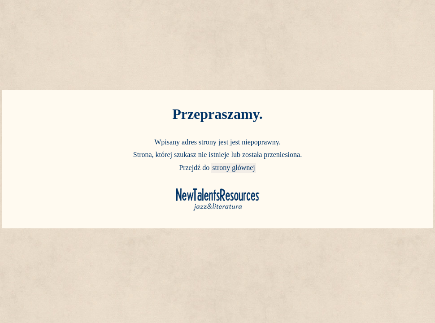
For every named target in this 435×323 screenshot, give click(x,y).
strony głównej (233, 167)
